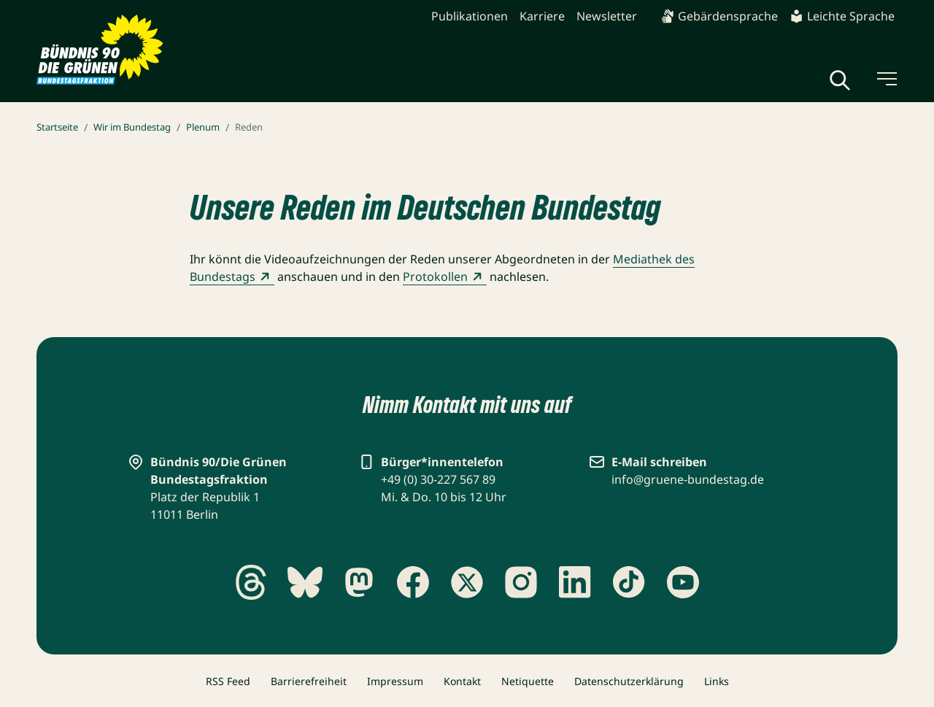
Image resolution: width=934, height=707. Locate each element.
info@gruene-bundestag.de (687, 479)
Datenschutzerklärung (629, 681)
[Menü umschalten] (886, 79)
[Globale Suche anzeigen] (839, 80)
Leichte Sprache (842, 16)
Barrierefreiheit (309, 681)
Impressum (395, 681)
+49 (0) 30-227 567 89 (438, 479)
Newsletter (606, 16)
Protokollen (445, 276)
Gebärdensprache (719, 16)
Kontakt (462, 681)
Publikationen (469, 16)
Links (716, 681)
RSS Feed (228, 681)
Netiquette (527, 681)
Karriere (542, 16)
